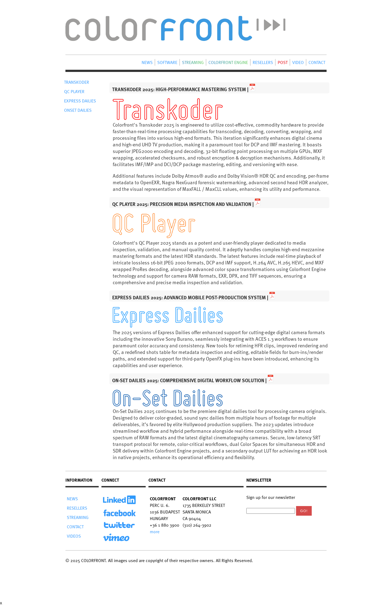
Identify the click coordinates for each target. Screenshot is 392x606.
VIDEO (298, 62)
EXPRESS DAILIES (80, 100)
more (154, 531)
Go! (304, 511)
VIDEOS (74, 536)
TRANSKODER (76, 82)
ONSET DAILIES (78, 110)
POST (283, 62)
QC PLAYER (74, 91)
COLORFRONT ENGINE (228, 62)
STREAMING (193, 62)
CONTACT (316, 62)
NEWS (147, 62)
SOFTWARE (167, 62)
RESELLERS (263, 62)
